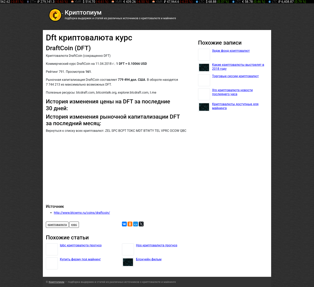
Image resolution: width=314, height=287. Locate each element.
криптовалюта (57, 224)
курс (74, 224)
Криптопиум (56, 281)
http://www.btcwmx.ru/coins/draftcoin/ (82, 213)
